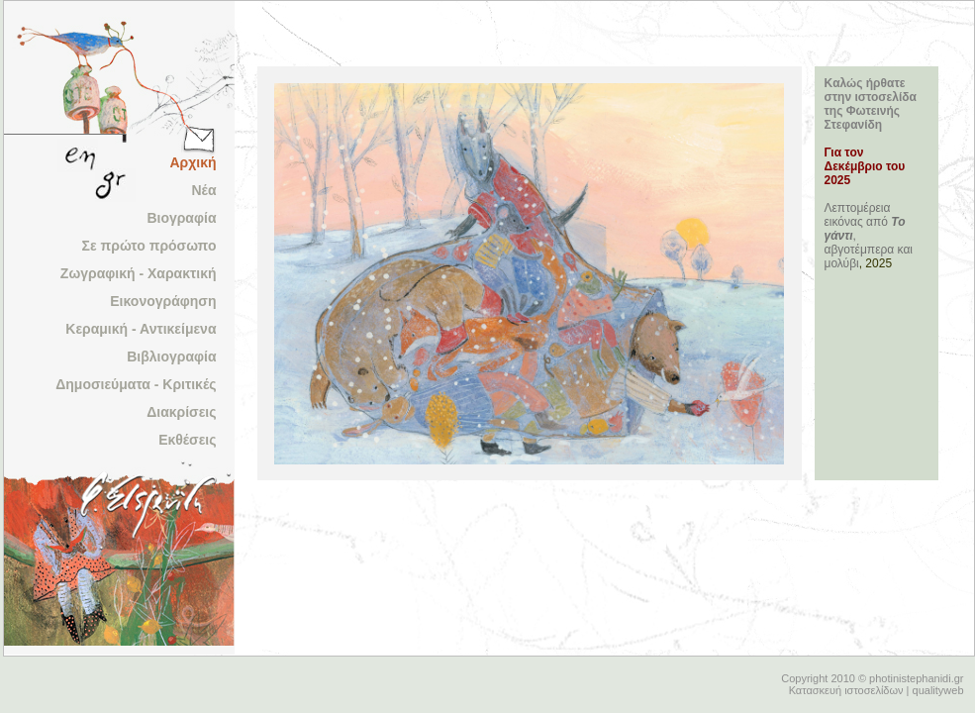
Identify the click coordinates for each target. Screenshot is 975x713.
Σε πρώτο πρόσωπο (149, 246)
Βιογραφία (181, 218)
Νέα (203, 190)
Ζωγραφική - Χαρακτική (138, 273)
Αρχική (192, 162)
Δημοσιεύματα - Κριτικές (135, 384)
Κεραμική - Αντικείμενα (140, 329)
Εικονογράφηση (163, 301)
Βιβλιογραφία (171, 356)
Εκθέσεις (187, 440)
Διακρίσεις (181, 412)
